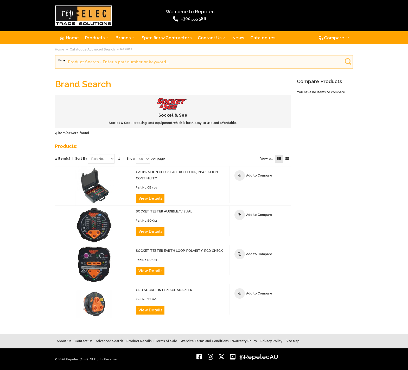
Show (130, 158)
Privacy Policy (271, 341)
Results (126, 49)
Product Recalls (139, 341)
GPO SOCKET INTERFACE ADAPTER (164, 290)
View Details (150, 198)
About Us (64, 341)
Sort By (81, 158)
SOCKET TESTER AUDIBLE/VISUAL (164, 211)
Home (59, 49)
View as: (266, 158)
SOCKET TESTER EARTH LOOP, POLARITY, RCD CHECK (179, 251)
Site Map (292, 341)
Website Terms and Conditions (205, 341)
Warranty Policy (244, 341)
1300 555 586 (189, 19)
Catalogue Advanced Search (92, 49)
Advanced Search (109, 341)
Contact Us (83, 341)
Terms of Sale (166, 341)
